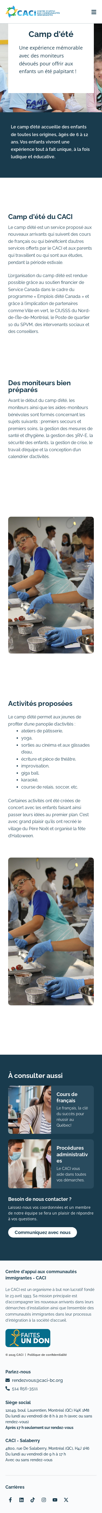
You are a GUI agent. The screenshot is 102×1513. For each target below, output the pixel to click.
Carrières (14, 1487)
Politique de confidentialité (47, 1355)
